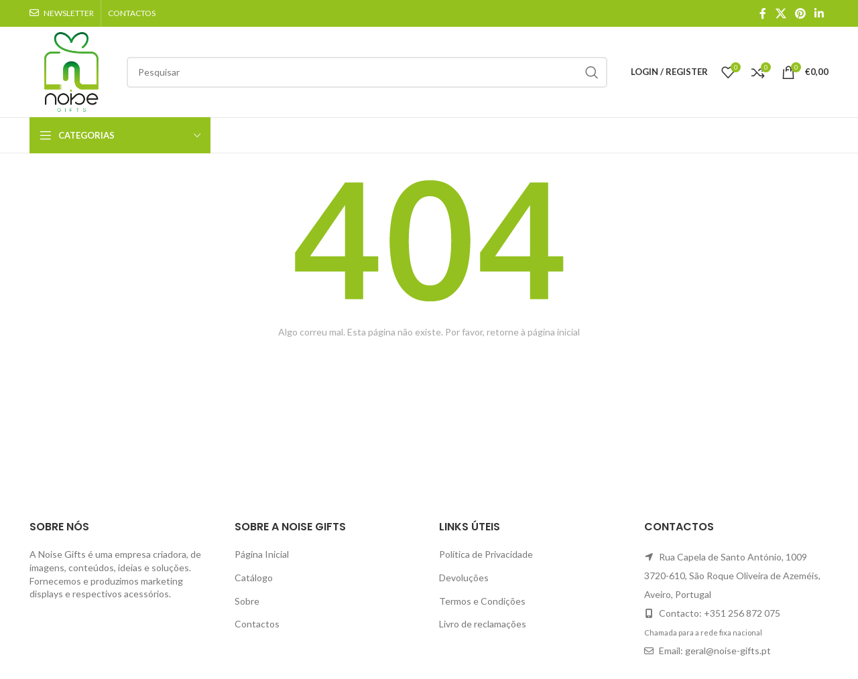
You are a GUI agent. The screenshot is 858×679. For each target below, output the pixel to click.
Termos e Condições (482, 601)
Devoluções (464, 577)
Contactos (257, 623)
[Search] (367, 72)
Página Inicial (262, 554)
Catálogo (254, 577)
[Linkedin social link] (819, 13)
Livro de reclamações (482, 623)
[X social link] (780, 13)
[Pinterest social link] (800, 13)
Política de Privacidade (486, 554)
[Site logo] (71, 70)
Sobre (247, 601)
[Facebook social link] (763, 13)
